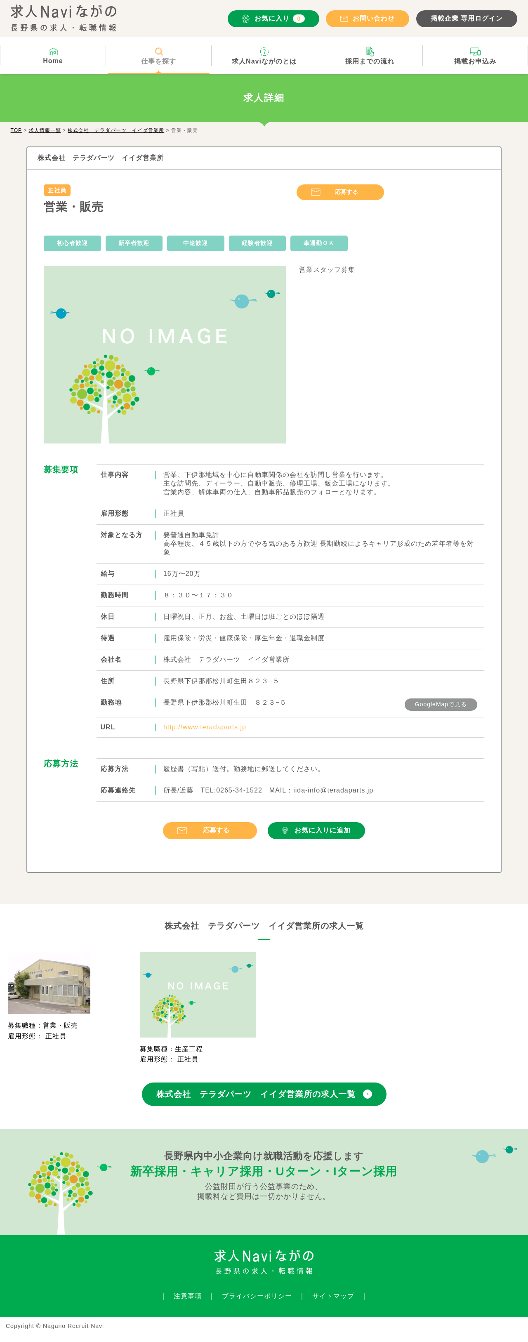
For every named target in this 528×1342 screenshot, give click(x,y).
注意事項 (188, 1296)
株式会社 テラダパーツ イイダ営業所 (116, 130)
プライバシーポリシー (257, 1296)
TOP (16, 130)
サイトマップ (333, 1296)
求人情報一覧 (45, 130)
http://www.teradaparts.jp (204, 727)
